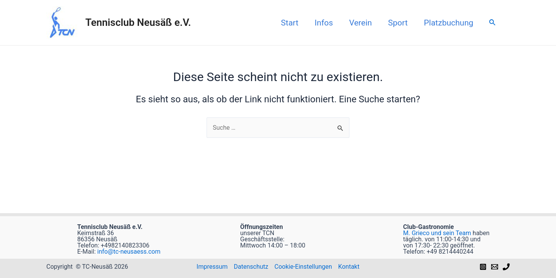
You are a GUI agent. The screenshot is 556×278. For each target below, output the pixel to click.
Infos (324, 22)
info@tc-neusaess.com (128, 251)
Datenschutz (251, 267)
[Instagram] (483, 266)
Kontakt (348, 267)
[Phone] (506, 266)
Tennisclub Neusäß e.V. (138, 22)
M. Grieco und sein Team (437, 233)
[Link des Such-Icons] (492, 22)
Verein (360, 22)
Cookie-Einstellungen (303, 267)
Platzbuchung (448, 22)
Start (289, 22)
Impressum (212, 267)
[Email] (494, 266)
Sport (398, 22)
